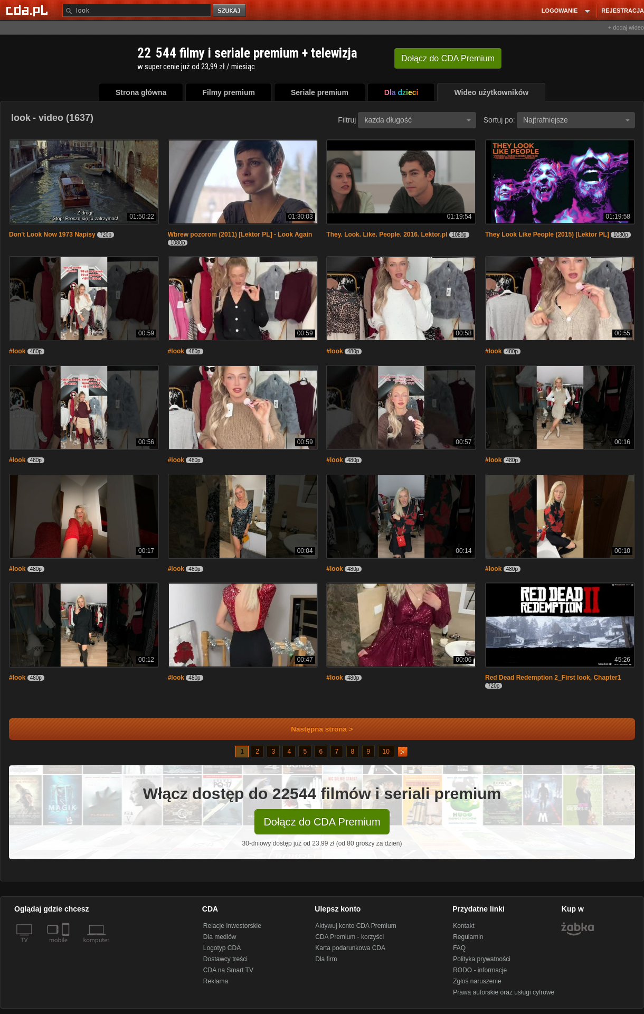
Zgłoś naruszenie (477, 981)
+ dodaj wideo (626, 27)
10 (386, 751)
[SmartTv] (66, 946)
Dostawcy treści (225, 959)
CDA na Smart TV (228, 970)
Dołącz (448, 58)
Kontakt (464, 925)
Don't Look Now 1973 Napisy (52, 234)
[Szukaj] (136, 10)
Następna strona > (315, 729)
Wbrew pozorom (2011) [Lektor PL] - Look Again (240, 234)
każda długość (417, 120)
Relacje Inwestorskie (232, 925)
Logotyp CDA (222, 948)
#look (17, 351)
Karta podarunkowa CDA (350, 948)
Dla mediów (219, 937)
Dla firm (326, 959)
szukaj (230, 11)
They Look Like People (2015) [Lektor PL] (547, 234)
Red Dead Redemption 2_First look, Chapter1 (553, 677)
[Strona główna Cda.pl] (28, 10)
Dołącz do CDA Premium (321, 822)
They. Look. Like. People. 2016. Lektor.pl (386, 234)
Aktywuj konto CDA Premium (355, 925)
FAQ (459, 948)
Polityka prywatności (481, 959)
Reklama (215, 981)
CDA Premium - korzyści (349, 937)
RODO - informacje (480, 970)
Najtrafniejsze (576, 120)
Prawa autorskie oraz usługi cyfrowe (503, 992)
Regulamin (468, 937)
